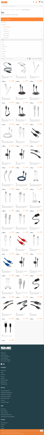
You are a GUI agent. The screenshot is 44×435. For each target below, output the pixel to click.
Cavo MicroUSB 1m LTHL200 (7, 335)
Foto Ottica (18, 9)
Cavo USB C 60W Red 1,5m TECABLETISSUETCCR (21, 250)
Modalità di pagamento (6, 392)
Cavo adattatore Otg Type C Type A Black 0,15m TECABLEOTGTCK (35, 228)
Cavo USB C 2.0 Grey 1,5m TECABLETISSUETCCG (20, 142)
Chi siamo (3, 409)
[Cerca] (41, 6)
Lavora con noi (4, 412)
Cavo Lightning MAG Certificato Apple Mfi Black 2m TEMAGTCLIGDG (21, 272)
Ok (41, 430)
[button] (13, 81)
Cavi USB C (22, 29)
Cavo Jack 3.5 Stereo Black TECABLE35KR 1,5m (7, 315)
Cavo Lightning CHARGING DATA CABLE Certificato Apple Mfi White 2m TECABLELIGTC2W (8, 207)
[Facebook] (1, 364)
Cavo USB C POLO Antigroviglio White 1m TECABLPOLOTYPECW (7, 142)
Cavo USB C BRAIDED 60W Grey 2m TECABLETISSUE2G (8, 185)
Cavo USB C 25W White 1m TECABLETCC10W (35, 77)
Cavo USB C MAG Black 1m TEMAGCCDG (21, 164)
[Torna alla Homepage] (1, 9)
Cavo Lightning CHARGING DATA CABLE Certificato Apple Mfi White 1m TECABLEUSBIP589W (22, 228)
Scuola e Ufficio (4, 380)
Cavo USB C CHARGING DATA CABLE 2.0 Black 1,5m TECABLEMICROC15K (35, 164)
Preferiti (2, 428)
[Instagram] (3, 364)
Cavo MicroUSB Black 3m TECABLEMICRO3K (20, 315)
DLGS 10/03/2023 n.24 (6, 414)
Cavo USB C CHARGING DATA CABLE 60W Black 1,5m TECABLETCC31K (35, 99)
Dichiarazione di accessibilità (7, 416)
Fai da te (3, 374)
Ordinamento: (37, 58)
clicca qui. (22, 433)
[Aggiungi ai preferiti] (11, 81)
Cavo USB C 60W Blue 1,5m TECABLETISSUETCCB (7, 272)
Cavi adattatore (22, 35)
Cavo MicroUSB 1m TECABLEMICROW (5, 250)
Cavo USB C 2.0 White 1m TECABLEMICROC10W (6, 99)
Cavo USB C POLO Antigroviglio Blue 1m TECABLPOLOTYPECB (21, 185)
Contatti (3, 400)
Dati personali (4, 422)
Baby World (3, 382)
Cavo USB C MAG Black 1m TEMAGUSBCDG (7, 164)
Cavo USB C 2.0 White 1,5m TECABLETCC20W (35, 250)
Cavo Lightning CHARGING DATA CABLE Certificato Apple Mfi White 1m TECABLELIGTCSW (8, 293)
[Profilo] (36, 2)
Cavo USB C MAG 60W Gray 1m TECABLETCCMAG (7, 77)
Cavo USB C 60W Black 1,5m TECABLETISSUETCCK (35, 142)
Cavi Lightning (22, 31)
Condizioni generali (5, 390)
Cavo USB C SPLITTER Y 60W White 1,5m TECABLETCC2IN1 (21, 77)
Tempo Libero (4, 384)
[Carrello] (39, 2)
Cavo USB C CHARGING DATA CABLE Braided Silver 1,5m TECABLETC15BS (35, 120)
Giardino (3, 378)
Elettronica (13, 9)
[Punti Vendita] (33, 2)
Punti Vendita (4, 410)
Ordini (2, 426)
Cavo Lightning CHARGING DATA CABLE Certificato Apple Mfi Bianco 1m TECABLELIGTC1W (36, 207)
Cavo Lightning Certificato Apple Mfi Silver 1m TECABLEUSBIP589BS (22, 293)
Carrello (3, 424)
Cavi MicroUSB (22, 33)
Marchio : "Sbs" (6, 9)
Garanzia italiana (5, 402)
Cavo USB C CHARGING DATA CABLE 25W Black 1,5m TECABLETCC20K (21, 120)
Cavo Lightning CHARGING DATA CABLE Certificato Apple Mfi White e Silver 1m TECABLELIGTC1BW (8, 228)
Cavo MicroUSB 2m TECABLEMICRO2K (33, 315)
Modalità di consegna (6, 394)
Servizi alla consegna (6, 396)
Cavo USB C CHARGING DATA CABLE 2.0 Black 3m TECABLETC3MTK (21, 99)
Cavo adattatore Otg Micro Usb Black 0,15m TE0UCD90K (35, 293)
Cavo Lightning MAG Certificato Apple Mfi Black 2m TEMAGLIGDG (35, 272)
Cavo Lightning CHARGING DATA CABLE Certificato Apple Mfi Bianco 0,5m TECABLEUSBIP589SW (36, 185)
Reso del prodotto (5, 398)
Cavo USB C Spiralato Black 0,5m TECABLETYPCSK (8, 120)
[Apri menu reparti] (42, 2)
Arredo (2, 376)
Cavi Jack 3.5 (22, 37)
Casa (2, 372)
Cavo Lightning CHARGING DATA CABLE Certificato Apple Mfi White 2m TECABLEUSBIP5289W (22, 207)
